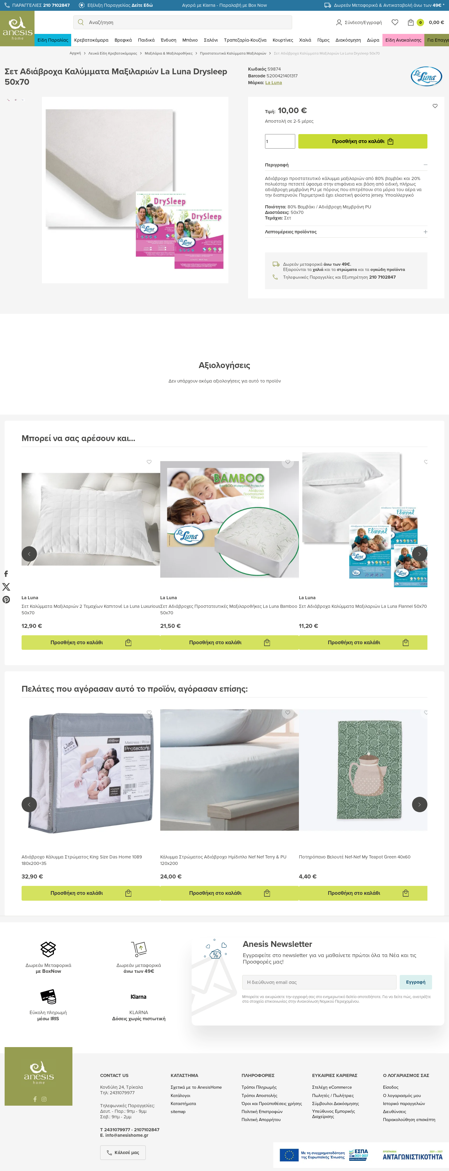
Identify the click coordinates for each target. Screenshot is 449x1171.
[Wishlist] (395, 22)
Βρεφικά (123, 40)
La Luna (273, 82)
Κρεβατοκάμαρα (91, 40)
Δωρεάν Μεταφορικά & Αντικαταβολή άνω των (389, 5)
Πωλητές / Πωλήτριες (333, 1095)
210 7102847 (382, 277)
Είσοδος (390, 1087)
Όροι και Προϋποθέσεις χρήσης (272, 1103)
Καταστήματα (183, 1103)
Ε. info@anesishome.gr (124, 1135)
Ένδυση (168, 40)
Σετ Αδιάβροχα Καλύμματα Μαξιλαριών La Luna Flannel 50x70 (363, 606)
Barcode (256, 76)
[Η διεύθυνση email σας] (319, 982)
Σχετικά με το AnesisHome (196, 1087)
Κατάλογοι (180, 1095)
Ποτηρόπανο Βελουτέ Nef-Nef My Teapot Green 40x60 (354, 857)
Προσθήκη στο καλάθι (362, 141)
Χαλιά (305, 40)
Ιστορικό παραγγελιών (404, 1103)
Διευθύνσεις (394, 1111)
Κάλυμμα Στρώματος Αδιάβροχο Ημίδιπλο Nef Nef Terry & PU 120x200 (223, 860)
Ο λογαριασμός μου (402, 1095)
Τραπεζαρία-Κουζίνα (245, 40)
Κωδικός (257, 69)
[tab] (346, 165)
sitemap (178, 1111)
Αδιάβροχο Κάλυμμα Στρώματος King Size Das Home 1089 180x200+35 (82, 860)
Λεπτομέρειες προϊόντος (346, 232)
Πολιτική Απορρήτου (261, 1119)
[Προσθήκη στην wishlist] (435, 106)
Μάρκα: (256, 82)
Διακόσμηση (348, 40)
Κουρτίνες (283, 40)
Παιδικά (146, 40)
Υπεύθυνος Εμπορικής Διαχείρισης (333, 1114)
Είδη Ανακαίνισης (403, 40)
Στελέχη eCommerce (332, 1087)
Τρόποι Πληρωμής (259, 1087)
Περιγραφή (346, 165)
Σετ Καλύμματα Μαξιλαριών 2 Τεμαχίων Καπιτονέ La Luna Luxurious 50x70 (91, 609)
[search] (80, 22)
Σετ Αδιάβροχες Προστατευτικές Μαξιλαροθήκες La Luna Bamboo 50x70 (228, 609)
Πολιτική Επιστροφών (262, 1111)
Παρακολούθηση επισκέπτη (409, 1119)
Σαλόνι (211, 40)
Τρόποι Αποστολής (259, 1095)
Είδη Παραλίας (53, 40)
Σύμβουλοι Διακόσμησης (335, 1103)
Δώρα (373, 40)
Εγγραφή (416, 982)
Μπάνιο (190, 40)
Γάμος (323, 40)
